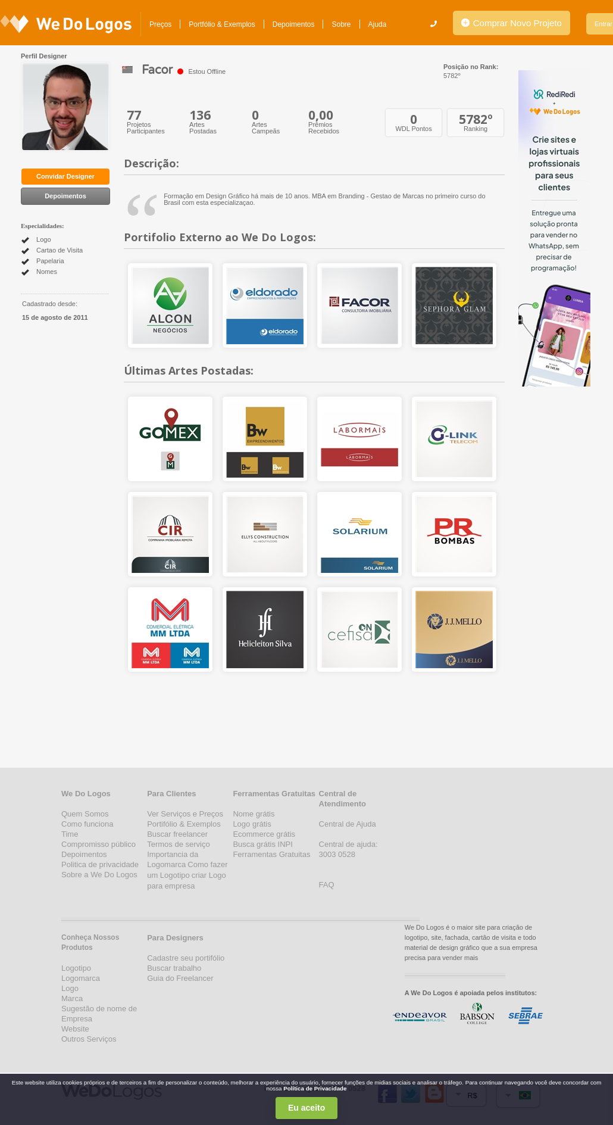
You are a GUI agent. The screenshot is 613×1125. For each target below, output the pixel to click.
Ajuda (377, 24)
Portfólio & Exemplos (222, 24)
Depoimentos (294, 24)
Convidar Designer (65, 176)
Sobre (341, 24)
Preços (160, 24)
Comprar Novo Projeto (511, 23)
